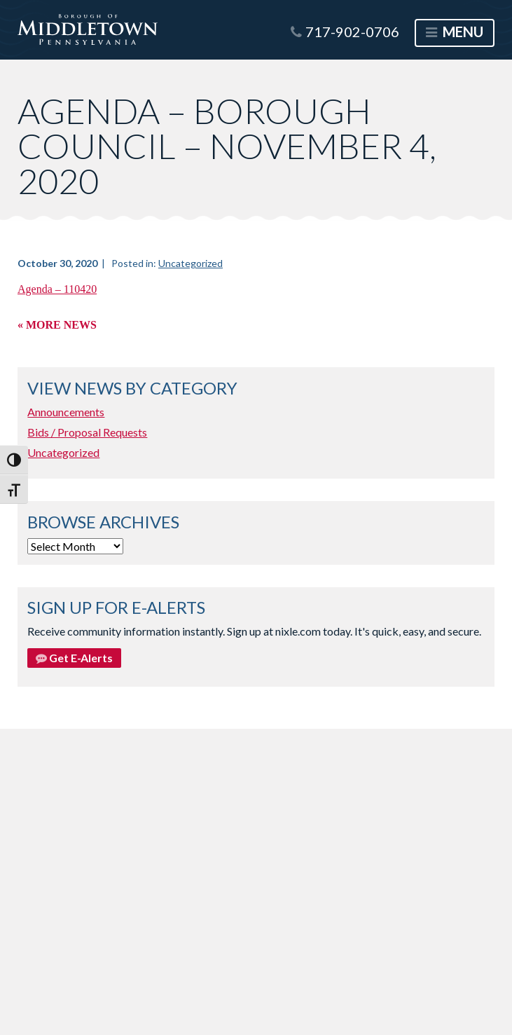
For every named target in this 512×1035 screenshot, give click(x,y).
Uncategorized (190, 263)
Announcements (65, 411)
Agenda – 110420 (57, 289)
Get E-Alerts (74, 657)
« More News (57, 325)
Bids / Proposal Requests (87, 432)
